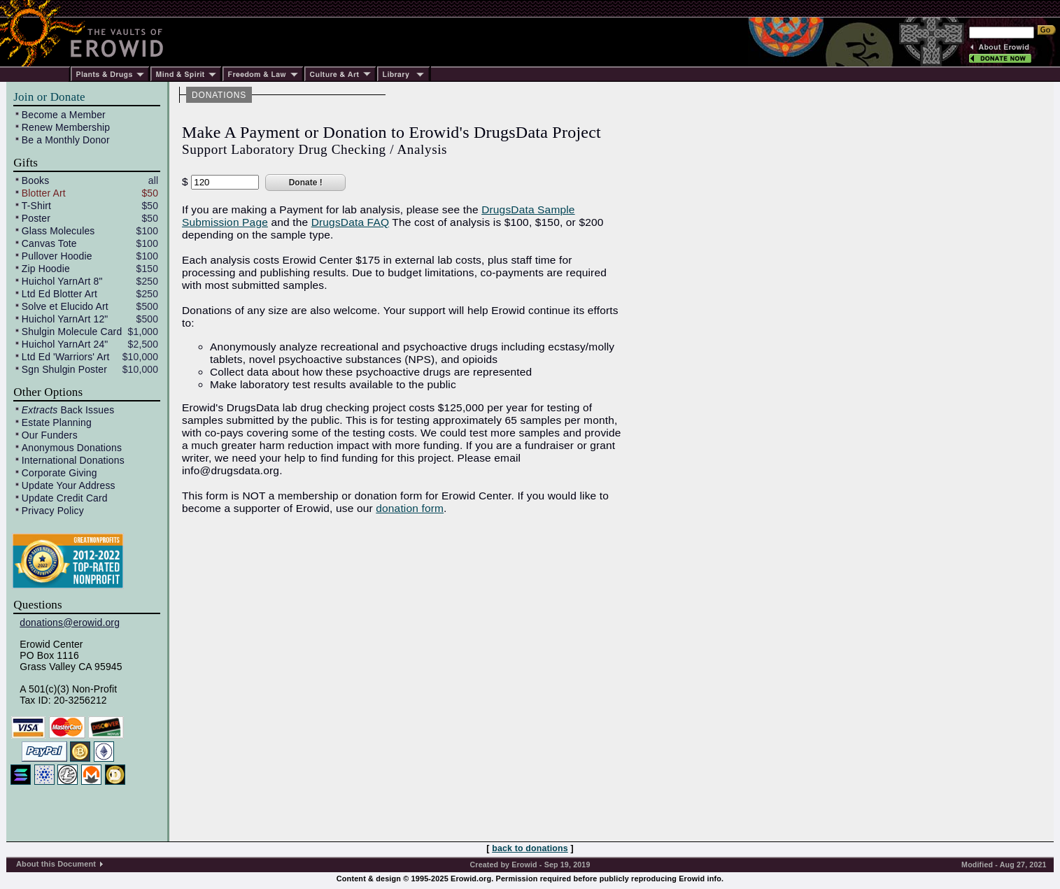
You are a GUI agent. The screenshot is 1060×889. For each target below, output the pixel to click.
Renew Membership (66, 127)
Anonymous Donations (72, 447)
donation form (410, 508)
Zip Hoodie (46, 268)
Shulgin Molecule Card (72, 331)
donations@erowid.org (70, 622)
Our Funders (50, 435)
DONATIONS (219, 95)
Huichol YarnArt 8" (62, 281)
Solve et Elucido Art (65, 306)
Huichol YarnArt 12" (65, 319)
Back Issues (68, 409)
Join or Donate (49, 97)
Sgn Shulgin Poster (64, 369)
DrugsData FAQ (350, 222)
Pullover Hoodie (57, 256)
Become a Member (64, 114)
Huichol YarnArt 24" (65, 344)
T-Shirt (36, 205)
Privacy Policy (53, 510)
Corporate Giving (59, 472)
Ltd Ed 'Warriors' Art (66, 356)
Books (36, 180)
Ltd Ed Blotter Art (59, 293)
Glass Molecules (58, 230)
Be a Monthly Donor (66, 139)
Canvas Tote (49, 243)
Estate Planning (57, 422)
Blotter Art (44, 193)
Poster (36, 218)
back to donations (530, 848)
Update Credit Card (65, 498)
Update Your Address (68, 485)
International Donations (73, 460)
